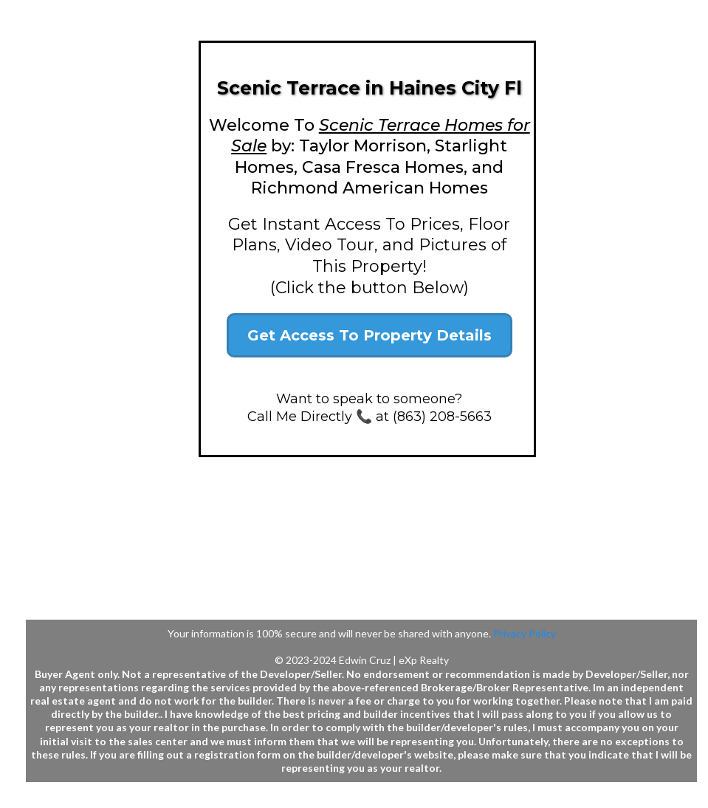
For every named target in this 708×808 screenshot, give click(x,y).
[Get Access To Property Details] (369, 335)
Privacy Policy (524, 633)
